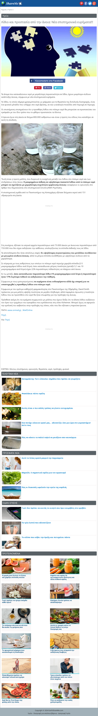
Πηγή (3, 315)
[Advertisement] (49, 223)
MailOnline (27, 310)
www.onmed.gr (14, 310)
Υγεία (10, 10)
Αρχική (3, 10)
